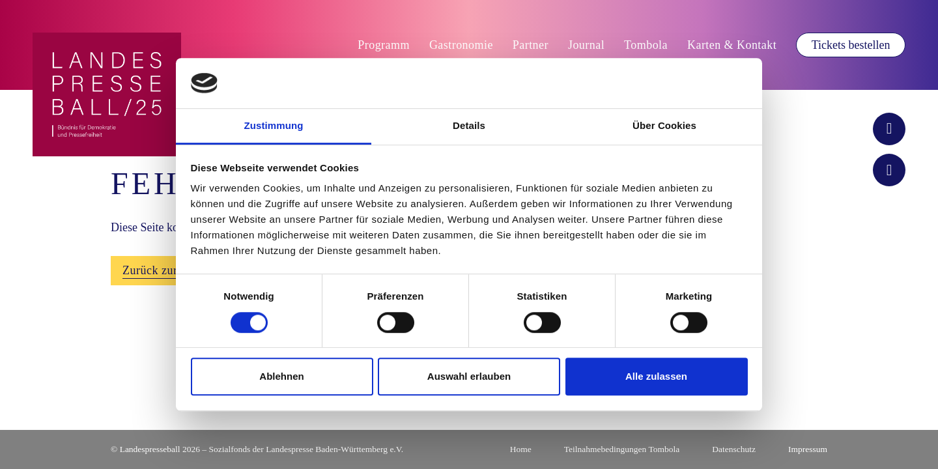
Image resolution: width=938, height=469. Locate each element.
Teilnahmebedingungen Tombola (621, 449)
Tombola (646, 44)
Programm (384, 44)
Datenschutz (734, 449)
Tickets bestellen (851, 44)
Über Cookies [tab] (664, 125)
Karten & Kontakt (731, 44)
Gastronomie (461, 44)
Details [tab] (469, 125)
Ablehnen (281, 376)
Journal (586, 44)
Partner (530, 44)
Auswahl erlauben (469, 376)
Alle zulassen (656, 376)
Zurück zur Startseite (174, 270)
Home (521, 449)
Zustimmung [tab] (274, 125)
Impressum (807, 449)
